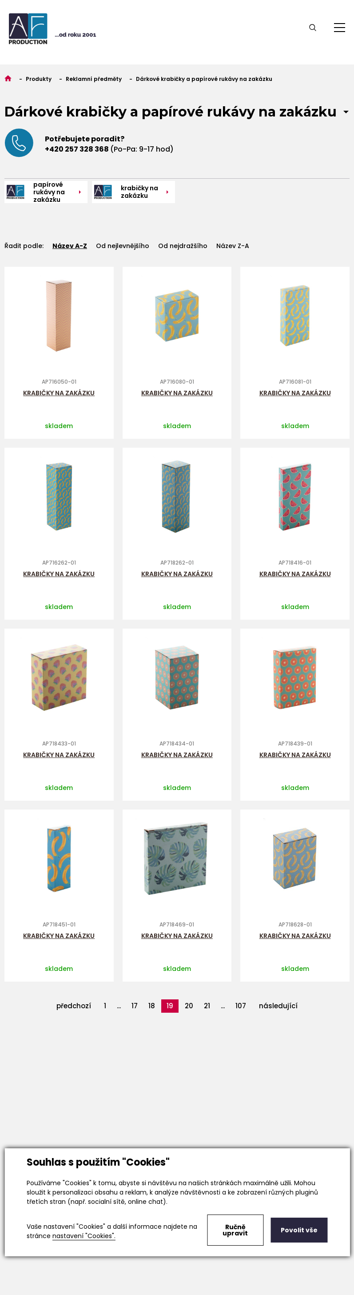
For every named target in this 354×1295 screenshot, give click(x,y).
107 (240, 1005)
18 (151, 1005)
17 (134, 1005)
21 (207, 1005)
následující (278, 1005)
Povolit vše (299, 1230)
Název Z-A (232, 245)
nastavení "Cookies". (83, 1235)
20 (189, 1005)
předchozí (73, 1005)
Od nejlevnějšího (122, 245)
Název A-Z (69, 245)
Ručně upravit (235, 1230)
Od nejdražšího (182, 245)
